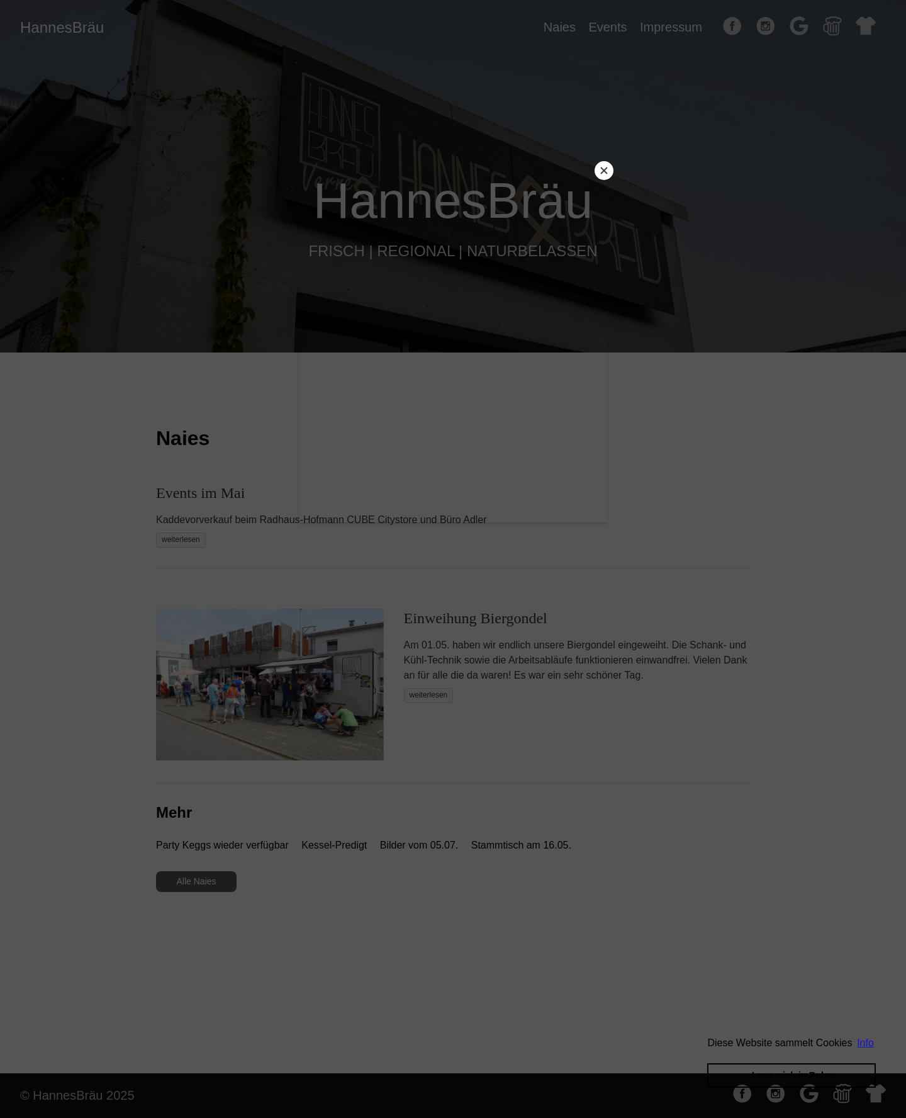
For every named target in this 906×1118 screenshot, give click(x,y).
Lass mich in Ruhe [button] (792, 1075)
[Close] (604, 170)
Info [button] (865, 1042)
